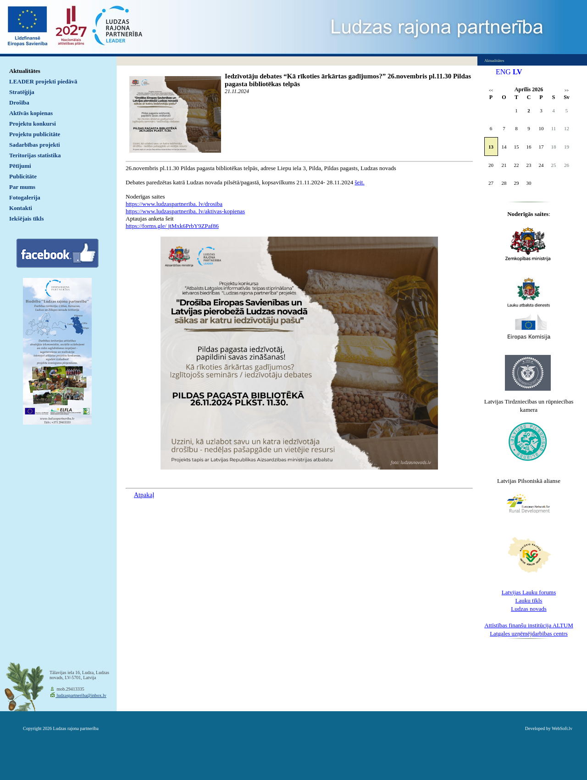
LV (517, 72)
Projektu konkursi (32, 123)
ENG (503, 72)
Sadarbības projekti (34, 144)
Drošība (19, 102)
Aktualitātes (24, 70)
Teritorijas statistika (35, 155)
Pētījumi (20, 165)
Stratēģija (21, 92)
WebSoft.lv (562, 728)
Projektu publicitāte (34, 134)
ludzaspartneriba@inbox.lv (80, 695)
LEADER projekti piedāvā (43, 81)
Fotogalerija (24, 197)
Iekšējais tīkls (26, 218)
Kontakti (20, 208)
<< (491, 91)
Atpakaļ (144, 495)
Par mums (22, 186)
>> (567, 91)
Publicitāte (23, 176)
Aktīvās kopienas (31, 113)
